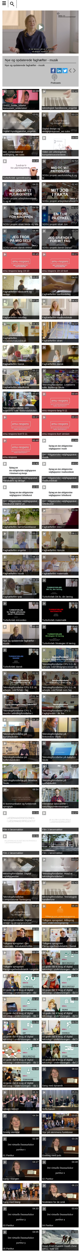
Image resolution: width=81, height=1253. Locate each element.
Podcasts (56, 82)
